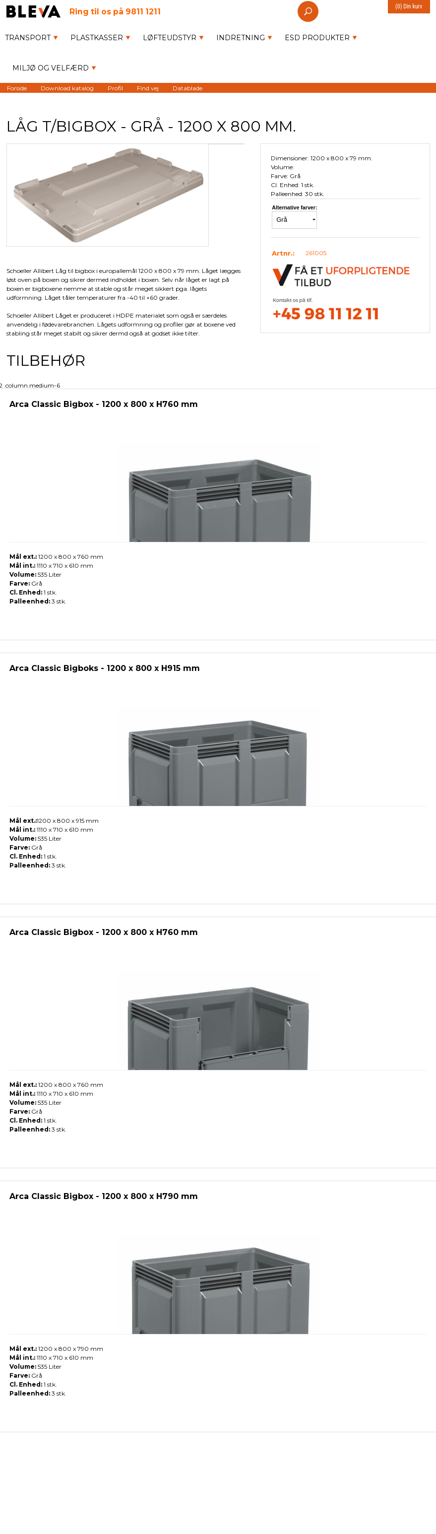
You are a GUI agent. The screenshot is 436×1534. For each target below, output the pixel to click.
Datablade (187, 87)
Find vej (148, 87)
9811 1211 (115, 11)
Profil (115, 87)
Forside (17, 87)
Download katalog (67, 87)
